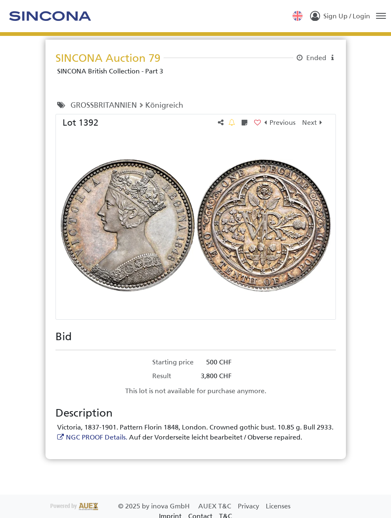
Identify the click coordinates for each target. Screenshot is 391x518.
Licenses (278, 506)
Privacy (249, 506)
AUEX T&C (215, 506)
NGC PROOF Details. (96, 437)
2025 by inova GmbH (121, 506)
